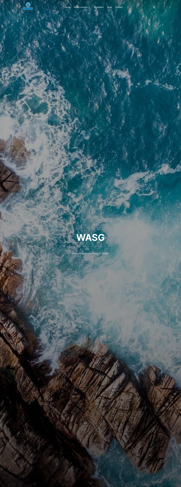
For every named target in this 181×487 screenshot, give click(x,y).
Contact (119, 7)
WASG (90, 237)
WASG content (82, 7)
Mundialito (99, 7)
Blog (109, 7)
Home (68, 7)
